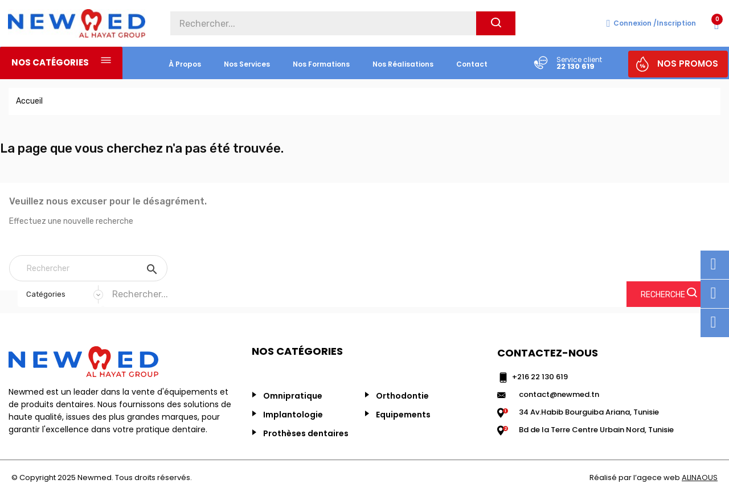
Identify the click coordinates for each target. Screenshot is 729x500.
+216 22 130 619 (540, 376)
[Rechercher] (88, 268)
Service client (579, 59)
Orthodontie (402, 395)
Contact (472, 64)
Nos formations (321, 64)
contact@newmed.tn (559, 394)
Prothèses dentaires (306, 433)
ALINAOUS (700, 477)
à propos (185, 64)
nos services (247, 64)
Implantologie (293, 414)
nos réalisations (402, 64)
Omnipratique (292, 395)
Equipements (403, 414)
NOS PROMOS (687, 63)
